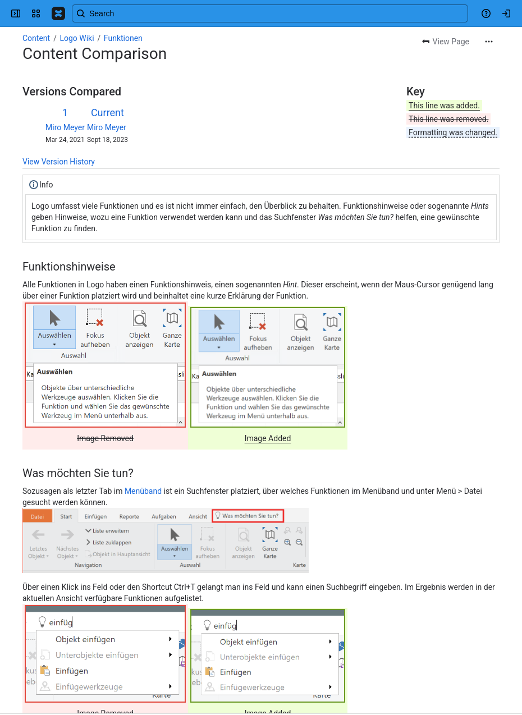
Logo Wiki (76, 38)
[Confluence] (58, 13)
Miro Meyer (65, 127)
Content (36, 38)
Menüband (143, 491)
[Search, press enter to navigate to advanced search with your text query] (270, 13)
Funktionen (123, 38)
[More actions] (489, 41)
